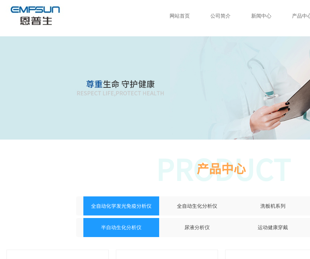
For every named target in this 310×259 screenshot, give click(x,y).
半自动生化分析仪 (121, 227)
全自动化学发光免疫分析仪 (121, 205)
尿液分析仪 (197, 227)
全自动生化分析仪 (197, 205)
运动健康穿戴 (273, 227)
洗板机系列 (272, 205)
